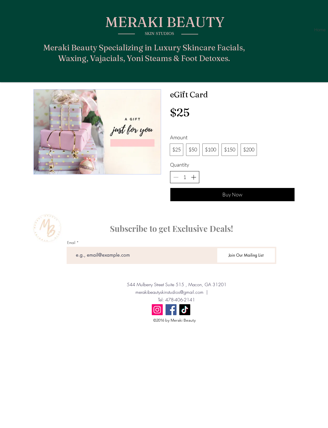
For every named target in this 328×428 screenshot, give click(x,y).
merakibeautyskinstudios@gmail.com (169, 292)
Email (71, 243)
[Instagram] (157, 309)
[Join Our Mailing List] (246, 255)
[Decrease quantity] (176, 177)
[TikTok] (184, 309)
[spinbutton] (185, 177)
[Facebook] (171, 309)
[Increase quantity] (193, 177)
